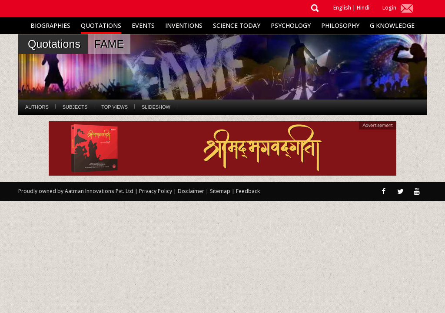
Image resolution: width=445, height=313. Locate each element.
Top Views (114, 107)
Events (143, 25)
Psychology (291, 25)
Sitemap (221, 191)
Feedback (248, 191)
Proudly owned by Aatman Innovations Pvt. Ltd (75, 191)
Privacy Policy (156, 191)
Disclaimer (191, 191)
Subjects (75, 107)
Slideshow (156, 107)
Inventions (184, 25)
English (342, 7)
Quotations (101, 25)
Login (389, 7)
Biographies (50, 25)
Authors (37, 107)
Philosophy (340, 25)
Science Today (236, 25)
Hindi (363, 7)
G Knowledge (392, 25)
